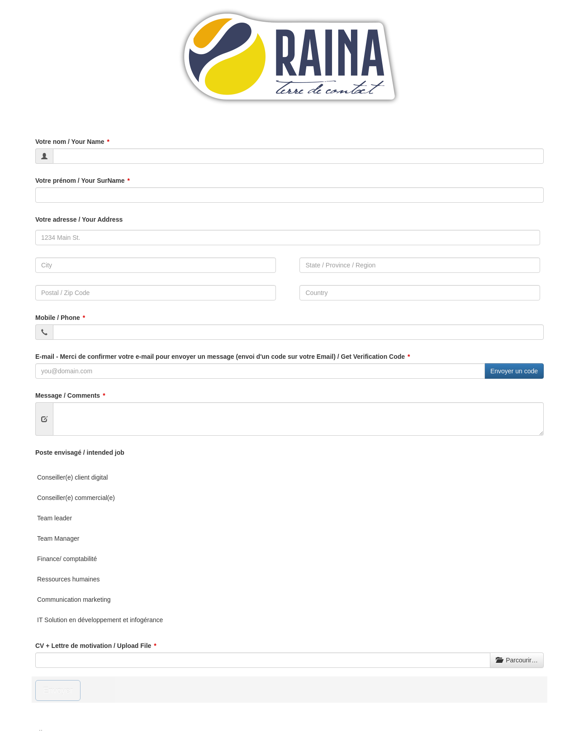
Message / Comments (67, 395)
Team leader (54, 518)
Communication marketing (74, 599)
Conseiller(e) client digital (72, 477)
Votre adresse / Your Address (79, 219)
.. (41, 728)
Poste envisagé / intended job (79, 452)
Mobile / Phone (57, 317)
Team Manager (58, 538)
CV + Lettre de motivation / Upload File (93, 645)
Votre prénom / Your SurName (80, 180)
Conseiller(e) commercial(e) (76, 497)
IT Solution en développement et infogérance (100, 620)
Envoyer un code (514, 371)
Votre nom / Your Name (69, 141)
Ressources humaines (68, 579)
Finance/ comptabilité (67, 558)
